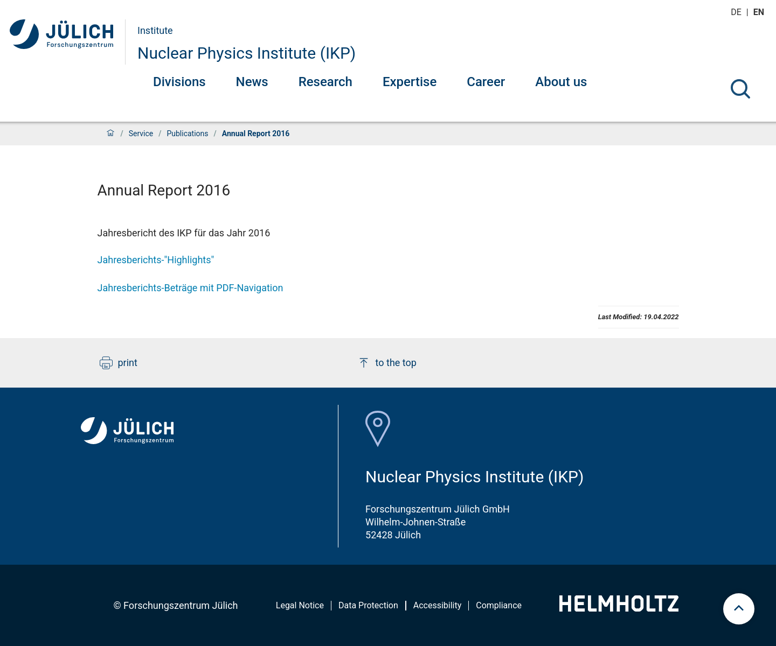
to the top (387, 362)
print (118, 362)
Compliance (499, 605)
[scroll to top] (738, 608)
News (252, 81)
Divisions (179, 81)
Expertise (409, 81)
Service (141, 133)
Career (486, 81)
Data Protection (368, 605)
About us (561, 81)
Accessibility (437, 605)
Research (325, 81)
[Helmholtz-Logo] (618, 608)
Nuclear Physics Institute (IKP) (246, 53)
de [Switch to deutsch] (737, 12)
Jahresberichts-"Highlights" (156, 259)
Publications (187, 133)
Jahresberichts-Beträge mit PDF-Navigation (190, 287)
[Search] (740, 89)
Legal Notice (300, 605)
